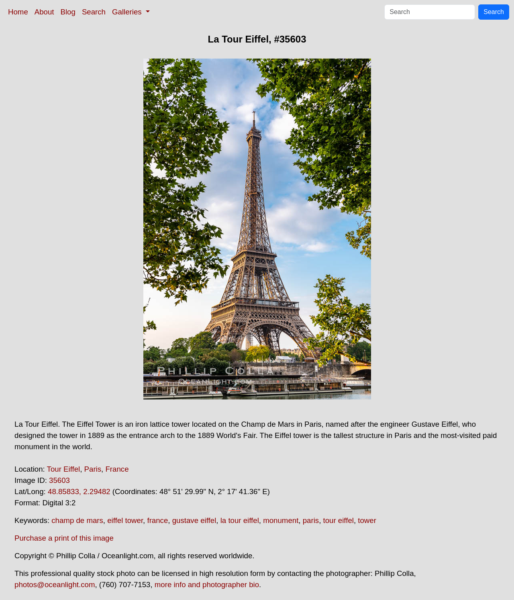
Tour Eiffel (63, 469)
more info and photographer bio (207, 584)
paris (311, 520)
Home (18, 12)
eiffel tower (125, 520)
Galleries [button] (128, 12)
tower (367, 520)
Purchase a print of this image (64, 538)
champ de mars (77, 520)
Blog (68, 12)
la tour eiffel (239, 520)
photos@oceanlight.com (54, 584)
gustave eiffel (194, 520)
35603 (59, 480)
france (157, 520)
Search (94, 12)
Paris (93, 469)
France (116, 469)
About (44, 12)
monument (280, 520)
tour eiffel (338, 520)
